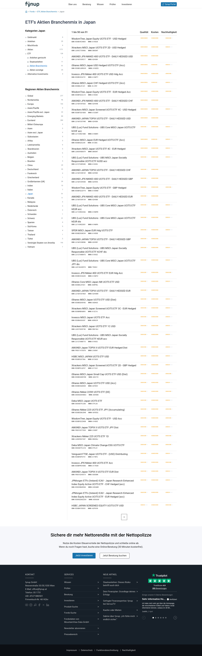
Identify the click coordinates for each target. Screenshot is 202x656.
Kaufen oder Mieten (112, 610)
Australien (45, 153)
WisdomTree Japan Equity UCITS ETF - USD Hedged (99, 38)
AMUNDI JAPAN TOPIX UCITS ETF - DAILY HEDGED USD (101, 118)
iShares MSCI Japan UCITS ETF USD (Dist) (94, 299)
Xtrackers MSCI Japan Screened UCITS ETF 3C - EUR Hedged (104, 308)
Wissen (100, 4)
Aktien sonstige (46, 70)
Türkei (45, 238)
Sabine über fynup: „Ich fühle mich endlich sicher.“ (119, 618)
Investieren (127, 4)
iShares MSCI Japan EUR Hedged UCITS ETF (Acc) (98, 139)
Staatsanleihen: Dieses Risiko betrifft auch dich (116, 584)
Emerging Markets (45, 116)
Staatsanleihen (46, 61)
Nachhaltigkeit (129, 650)
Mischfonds (45, 45)
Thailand (45, 234)
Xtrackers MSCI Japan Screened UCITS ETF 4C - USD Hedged (104, 109)
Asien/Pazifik (45, 108)
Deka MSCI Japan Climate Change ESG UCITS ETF (98, 445)
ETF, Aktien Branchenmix (47, 12)
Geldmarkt (45, 37)
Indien (45, 185)
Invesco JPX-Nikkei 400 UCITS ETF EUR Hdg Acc (97, 273)
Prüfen (113, 4)
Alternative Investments (45, 74)
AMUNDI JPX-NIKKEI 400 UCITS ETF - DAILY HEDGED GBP (102, 178)
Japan (45, 193)
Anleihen (45, 41)
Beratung (86, 4)
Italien (45, 189)
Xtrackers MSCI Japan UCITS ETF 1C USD (93, 326)
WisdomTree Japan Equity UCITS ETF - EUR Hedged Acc (101, 91)
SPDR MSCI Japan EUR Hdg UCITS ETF (92, 230)
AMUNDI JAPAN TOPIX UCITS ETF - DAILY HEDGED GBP (101, 239)
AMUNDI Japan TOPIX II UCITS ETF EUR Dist (95, 471)
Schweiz (45, 218)
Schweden (45, 214)
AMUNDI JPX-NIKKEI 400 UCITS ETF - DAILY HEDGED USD (102, 56)
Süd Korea (45, 226)
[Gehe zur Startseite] (32, 4)
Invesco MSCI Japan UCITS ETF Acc (91, 317)
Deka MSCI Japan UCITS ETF (87, 400)
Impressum (71, 650)
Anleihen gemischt (46, 57)
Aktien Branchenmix (46, 65)
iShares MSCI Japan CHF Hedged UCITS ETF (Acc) (98, 83)
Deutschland (45, 169)
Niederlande (45, 206)
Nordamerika (45, 100)
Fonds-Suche (70, 613)
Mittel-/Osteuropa (45, 124)
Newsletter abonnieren (74, 628)
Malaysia (45, 202)
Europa (45, 104)
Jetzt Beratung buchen (115, 555)
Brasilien (45, 161)
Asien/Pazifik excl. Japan (45, 112)
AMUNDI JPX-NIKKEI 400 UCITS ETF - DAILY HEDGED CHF (102, 100)
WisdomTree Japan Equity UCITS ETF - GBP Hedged (99, 187)
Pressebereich (71, 634)
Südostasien (45, 136)
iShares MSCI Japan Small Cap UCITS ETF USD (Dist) (100, 374)
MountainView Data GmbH (76, 622)
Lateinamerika (45, 144)
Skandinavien (45, 148)
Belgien (45, 157)
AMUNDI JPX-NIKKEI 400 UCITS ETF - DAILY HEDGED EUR (102, 196)
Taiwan (45, 230)
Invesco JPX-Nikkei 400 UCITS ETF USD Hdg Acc (97, 74)
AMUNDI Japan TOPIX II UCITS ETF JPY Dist (95, 427)
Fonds (32, 12)
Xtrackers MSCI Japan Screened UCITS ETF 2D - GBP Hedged (104, 365)
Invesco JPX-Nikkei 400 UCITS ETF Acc (92, 462)
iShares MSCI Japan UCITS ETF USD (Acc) (94, 383)
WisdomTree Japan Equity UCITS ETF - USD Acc (97, 418)
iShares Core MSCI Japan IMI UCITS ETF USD (95, 281)
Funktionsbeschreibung (107, 650)
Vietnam (45, 246)
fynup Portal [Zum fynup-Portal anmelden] (169, 4)
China (45, 165)
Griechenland (45, 177)
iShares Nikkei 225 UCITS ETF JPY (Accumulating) (98, 409)
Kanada (45, 197)
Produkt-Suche (71, 606)
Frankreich (45, 173)
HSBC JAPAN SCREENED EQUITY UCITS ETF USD (98, 505)
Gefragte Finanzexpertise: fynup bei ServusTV (118, 602)
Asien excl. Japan (45, 132)
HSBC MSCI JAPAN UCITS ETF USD (90, 356)
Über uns (72, 4)
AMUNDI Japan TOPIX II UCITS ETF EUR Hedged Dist (99, 347)
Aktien (45, 49)
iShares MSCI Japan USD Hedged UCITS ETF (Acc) (98, 65)
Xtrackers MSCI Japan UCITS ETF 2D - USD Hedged (99, 47)
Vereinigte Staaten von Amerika (45, 242)
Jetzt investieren (84, 555)
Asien (45, 128)
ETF (45, 53)
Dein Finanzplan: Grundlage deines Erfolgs (119, 593)
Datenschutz (87, 650)
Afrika (45, 140)
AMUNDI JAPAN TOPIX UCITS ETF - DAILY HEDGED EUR (101, 290)
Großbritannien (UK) (45, 181)
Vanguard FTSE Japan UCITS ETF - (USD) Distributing (100, 454)
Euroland (45, 120)
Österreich (45, 210)
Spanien (45, 222)
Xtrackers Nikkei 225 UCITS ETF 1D (90, 436)
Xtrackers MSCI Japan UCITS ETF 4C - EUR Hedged (98, 148)
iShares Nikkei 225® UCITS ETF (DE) (91, 392)
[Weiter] (124, 517)
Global (45, 95)
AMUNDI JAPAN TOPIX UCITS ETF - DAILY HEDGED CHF (101, 170)
